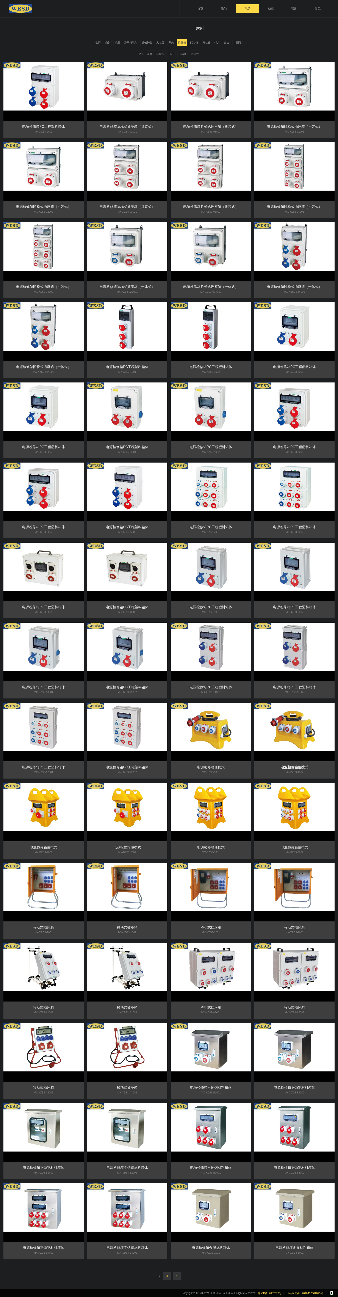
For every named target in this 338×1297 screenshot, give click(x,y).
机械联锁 (147, 42)
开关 (171, 42)
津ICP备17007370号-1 (271, 1293)
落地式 (195, 54)
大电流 (160, 42)
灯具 (217, 42)
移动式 (182, 54)
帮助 (294, 8)
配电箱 (194, 42)
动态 (271, 8)
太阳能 (237, 42)
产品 (247, 8)
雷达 (226, 42)
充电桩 (206, 42)
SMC (171, 54)
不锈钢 (160, 54)
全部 (98, 42)
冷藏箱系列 (130, 42)
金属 (149, 54)
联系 (318, 8)
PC (141, 54)
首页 (200, 8)
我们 (224, 8)
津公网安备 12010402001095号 (305, 1293)
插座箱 (182, 42)
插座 (117, 42)
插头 (107, 42)
